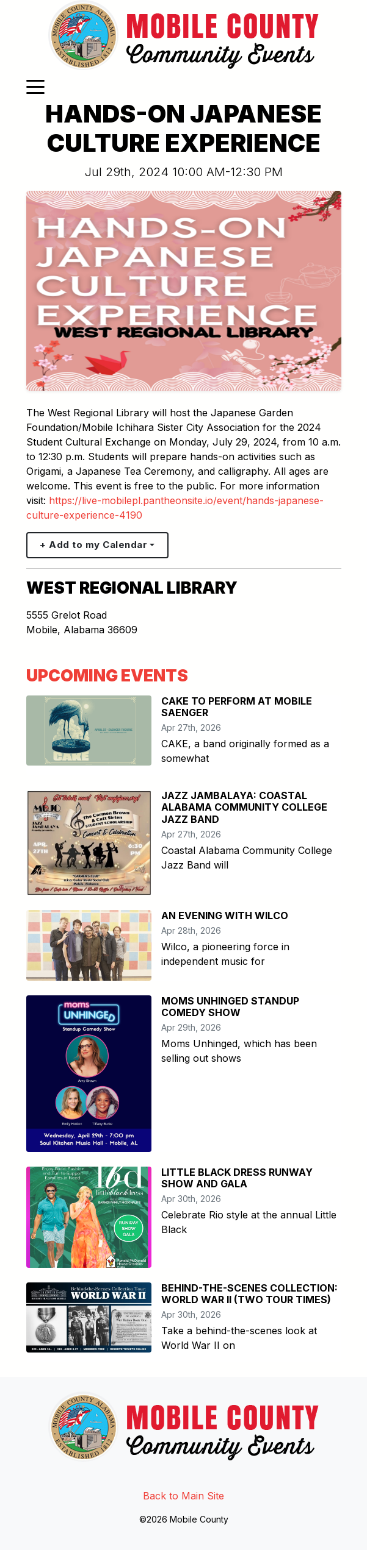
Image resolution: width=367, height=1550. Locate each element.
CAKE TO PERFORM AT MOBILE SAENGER (236, 707)
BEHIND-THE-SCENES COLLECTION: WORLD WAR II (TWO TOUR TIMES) (249, 1294)
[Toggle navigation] (35, 85)
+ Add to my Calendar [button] (93, 544)
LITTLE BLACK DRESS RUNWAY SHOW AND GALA (237, 1178)
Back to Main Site (183, 1496)
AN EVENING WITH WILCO (224, 915)
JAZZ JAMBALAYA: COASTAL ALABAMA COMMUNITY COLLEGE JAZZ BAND (244, 807)
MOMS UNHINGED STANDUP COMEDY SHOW (230, 1007)
